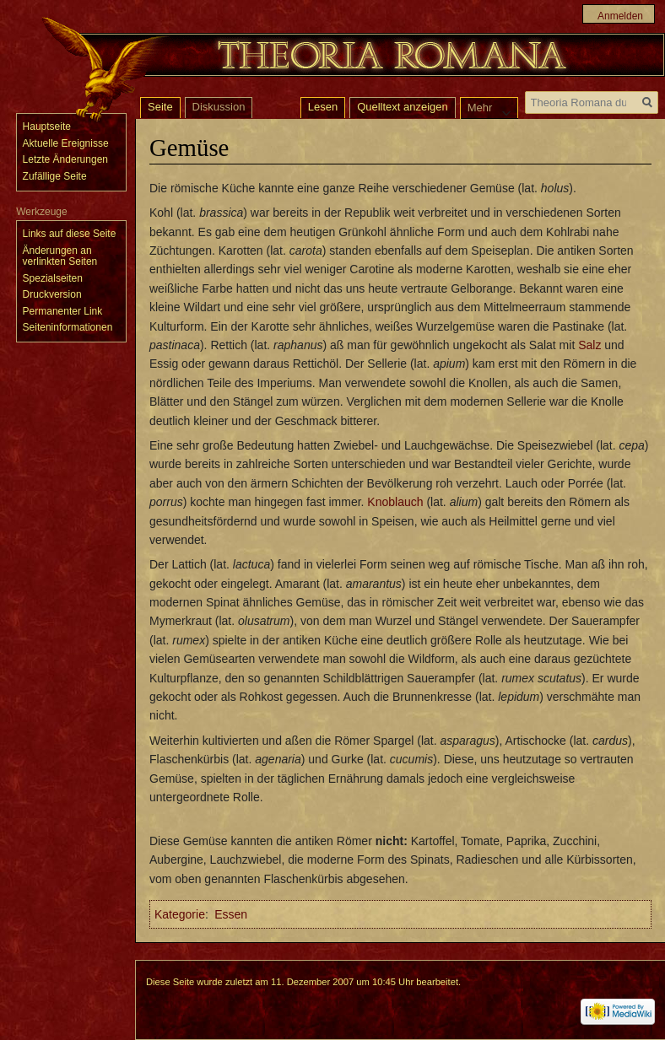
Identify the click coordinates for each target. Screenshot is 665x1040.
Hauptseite (47, 126)
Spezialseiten (53, 278)
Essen (230, 914)
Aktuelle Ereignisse (66, 143)
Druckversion (52, 294)
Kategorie (179, 914)
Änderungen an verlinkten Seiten (60, 256)
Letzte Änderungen (65, 159)
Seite (160, 106)
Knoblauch (395, 502)
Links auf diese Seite (69, 234)
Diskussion (219, 106)
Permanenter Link (63, 311)
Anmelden (620, 16)
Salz (589, 345)
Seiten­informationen (68, 327)
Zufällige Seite (55, 176)
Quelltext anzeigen (402, 106)
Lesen (323, 106)
